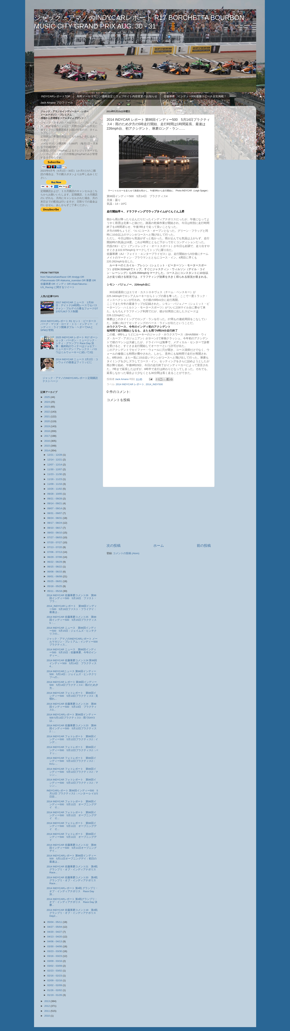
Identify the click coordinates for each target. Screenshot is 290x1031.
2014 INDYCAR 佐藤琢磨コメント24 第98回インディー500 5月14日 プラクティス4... (72, 663)
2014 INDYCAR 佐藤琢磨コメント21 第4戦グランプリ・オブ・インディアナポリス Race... (73, 869)
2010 (47, 1015)
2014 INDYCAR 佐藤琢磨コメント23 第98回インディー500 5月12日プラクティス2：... (72, 728)
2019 (47, 426)
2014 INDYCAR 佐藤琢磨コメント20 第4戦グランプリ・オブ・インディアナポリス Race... (73, 880)
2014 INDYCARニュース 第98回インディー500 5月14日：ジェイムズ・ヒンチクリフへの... (72, 674)
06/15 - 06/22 (55, 566)
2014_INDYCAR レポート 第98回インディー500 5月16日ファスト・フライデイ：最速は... (72, 609)
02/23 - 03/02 (55, 970)
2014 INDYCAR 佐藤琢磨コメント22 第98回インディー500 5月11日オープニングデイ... (72, 848)
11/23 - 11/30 (55, 474)
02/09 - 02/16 (55, 980)
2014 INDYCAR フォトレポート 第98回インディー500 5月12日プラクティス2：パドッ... (72, 750)
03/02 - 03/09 (55, 965)
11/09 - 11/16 (55, 484)
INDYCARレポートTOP (55, 96)
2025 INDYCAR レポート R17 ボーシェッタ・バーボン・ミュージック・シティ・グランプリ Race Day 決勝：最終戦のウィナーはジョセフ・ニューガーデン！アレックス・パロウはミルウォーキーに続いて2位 (77, 345)
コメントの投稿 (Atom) (126, 553)
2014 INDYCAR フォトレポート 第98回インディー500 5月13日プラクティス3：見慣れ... (72, 696)
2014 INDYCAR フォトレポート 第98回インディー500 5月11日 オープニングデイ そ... (72, 804)
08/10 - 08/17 (55, 527)
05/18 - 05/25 (55, 586)
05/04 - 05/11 (55, 922)
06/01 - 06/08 (55, 576)
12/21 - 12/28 (55, 454)
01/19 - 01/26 (55, 995)
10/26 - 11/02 (55, 488)
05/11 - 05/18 (55, 591)
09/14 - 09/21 (55, 503)
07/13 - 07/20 (55, 547)
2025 (47, 397)
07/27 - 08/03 (55, 537)
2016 (47, 441)
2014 (47, 450)
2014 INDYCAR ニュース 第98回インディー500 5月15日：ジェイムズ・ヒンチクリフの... (72, 630)
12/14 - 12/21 (55, 459)
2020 (47, 421)
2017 (47, 436)
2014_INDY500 (154, 384)
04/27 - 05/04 (55, 926)
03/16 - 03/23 (55, 956)
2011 (47, 1011)
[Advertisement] (158, 515)
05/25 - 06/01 (55, 581)
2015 (47, 445)
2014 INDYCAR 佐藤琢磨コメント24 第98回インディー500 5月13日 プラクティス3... (72, 706)
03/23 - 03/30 (55, 951)
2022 (47, 411)
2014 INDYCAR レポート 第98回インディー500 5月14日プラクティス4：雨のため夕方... (72, 685)
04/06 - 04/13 (55, 941)
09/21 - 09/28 (55, 498)
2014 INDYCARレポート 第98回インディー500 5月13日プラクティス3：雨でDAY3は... (71, 717)
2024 (47, 401)
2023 (47, 406)
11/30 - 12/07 (55, 469)
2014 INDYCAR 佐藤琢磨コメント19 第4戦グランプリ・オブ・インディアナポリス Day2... (73, 913)
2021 (47, 416)
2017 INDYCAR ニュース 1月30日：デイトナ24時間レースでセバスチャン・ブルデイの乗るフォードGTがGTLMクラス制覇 (77, 307)
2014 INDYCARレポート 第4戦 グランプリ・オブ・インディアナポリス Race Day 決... (72, 891)
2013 (47, 1001)
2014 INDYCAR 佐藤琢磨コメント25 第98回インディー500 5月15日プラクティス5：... (72, 620)
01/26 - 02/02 (55, 990)
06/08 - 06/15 (55, 571)
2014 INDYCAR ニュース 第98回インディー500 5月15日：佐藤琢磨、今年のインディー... (72, 652)
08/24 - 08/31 (55, 518)
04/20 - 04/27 (55, 931)
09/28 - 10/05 (55, 493)
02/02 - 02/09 (55, 985)
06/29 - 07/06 (55, 557)
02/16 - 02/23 (55, 975)
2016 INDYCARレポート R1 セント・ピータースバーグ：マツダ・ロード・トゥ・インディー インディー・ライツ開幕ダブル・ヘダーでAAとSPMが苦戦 (69, 326)
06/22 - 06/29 (55, 561)
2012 (47, 1006)
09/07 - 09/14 (55, 508)
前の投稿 (204, 545)
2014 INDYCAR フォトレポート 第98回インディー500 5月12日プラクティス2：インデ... (72, 739)
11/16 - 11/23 (55, 479)
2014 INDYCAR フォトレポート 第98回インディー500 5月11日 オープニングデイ (72, 837)
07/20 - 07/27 (55, 542)
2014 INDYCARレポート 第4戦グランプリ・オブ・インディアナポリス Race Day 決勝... (72, 902)
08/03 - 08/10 (55, 532)
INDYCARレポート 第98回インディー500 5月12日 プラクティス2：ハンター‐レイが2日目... (72, 793)
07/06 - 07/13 (55, 552)
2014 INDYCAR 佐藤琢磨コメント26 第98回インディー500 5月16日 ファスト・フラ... (72, 598)
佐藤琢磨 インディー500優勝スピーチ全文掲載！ (195, 96)
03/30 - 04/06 (55, 946)
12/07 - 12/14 (55, 464)
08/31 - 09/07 (55, 513)
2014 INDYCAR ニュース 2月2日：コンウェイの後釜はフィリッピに (77, 361)
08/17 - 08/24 (55, 522)
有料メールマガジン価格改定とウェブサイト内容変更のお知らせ (117, 96)
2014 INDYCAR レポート (130, 384)
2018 (47, 431)
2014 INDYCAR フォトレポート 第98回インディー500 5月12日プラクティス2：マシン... (72, 772)
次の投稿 (114, 545)
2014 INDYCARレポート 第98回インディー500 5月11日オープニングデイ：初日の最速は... (72, 858)
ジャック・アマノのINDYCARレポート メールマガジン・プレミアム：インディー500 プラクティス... (73, 641)
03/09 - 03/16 (55, 961)
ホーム (158, 545)
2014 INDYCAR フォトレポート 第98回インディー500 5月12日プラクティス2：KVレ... (71, 761)
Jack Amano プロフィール (57, 102)
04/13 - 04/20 (55, 936)
